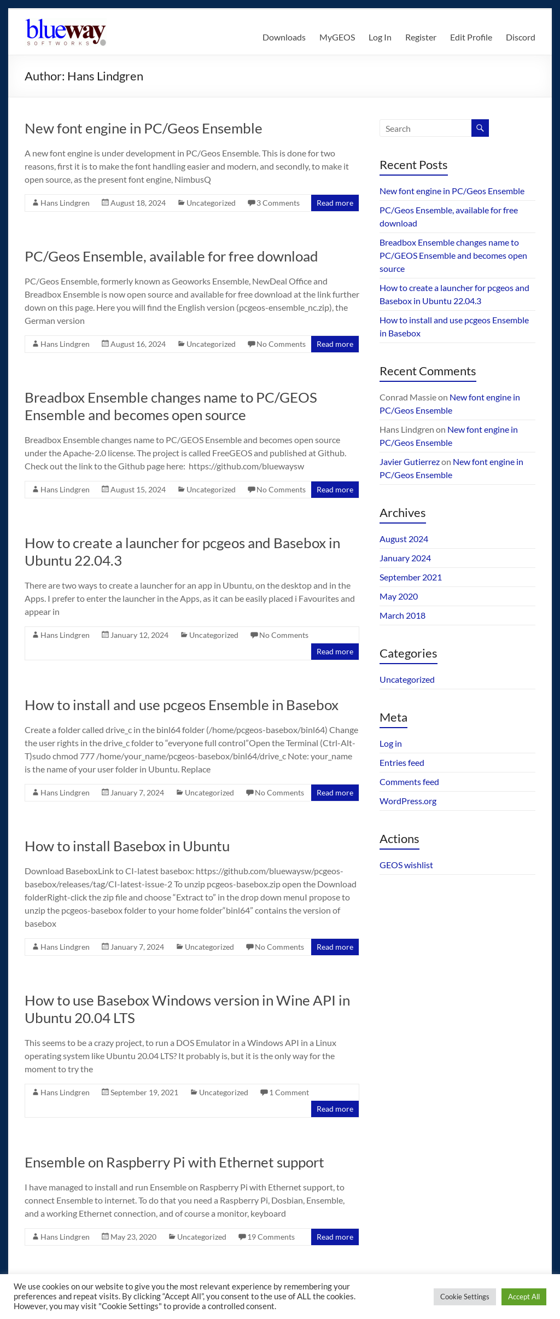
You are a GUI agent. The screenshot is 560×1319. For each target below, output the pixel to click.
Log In (380, 37)
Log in (391, 743)
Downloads (284, 37)
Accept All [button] (524, 1296)
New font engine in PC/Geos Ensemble (143, 128)
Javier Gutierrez (410, 461)
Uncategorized (211, 202)
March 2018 (402, 615)
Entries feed (402, 762)
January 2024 (405, 558)
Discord (520, 37)
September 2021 (411, 577)
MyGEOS (337, 37)
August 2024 (404, 538)
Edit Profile (471, 37)
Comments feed (409, 781)
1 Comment (289, 1092)
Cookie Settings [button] (464, 1296)
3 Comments (278, 202)
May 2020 (399, 596)
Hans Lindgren (65, 202)
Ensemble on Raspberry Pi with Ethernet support (174, 1162)
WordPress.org (408, 800)
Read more (335, 202)
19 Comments (271, 1236)
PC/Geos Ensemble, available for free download (171, 256)
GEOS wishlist (406, 864)
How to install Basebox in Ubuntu (127, 846)
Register (420, 37)
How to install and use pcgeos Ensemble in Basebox (182, 704)
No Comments (281, 343)
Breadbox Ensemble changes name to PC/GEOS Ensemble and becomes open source (171, 405)
